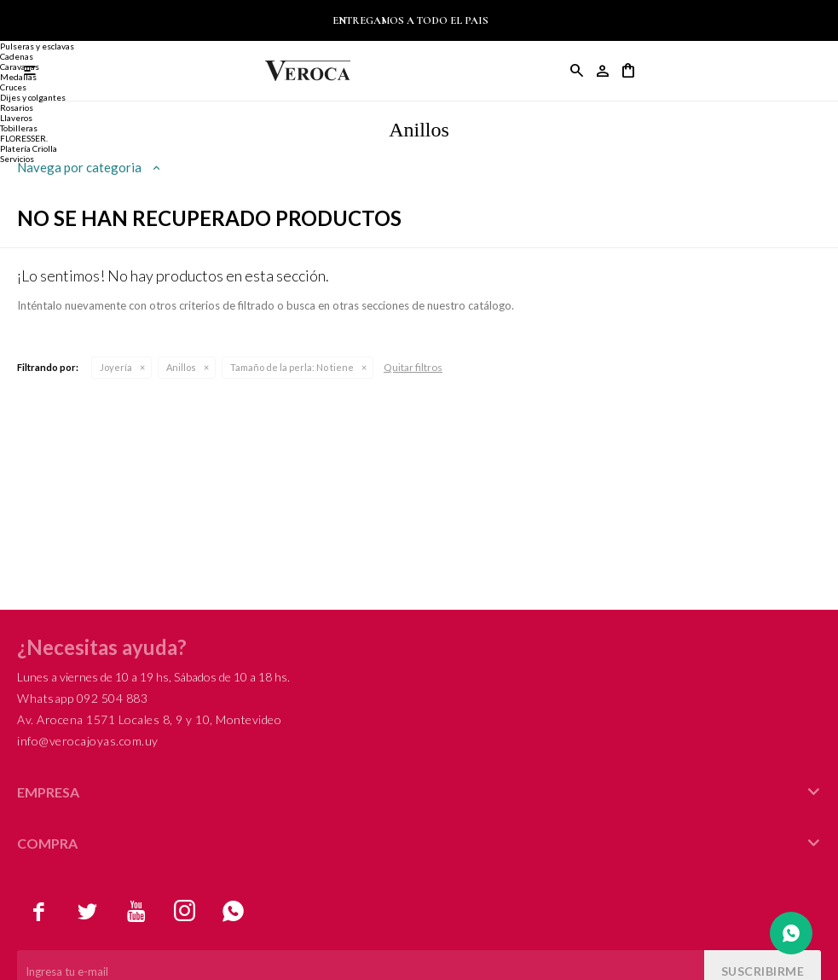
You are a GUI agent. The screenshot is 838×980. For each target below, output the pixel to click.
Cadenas (16, 56)
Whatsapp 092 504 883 (82, 698)
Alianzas (16, 36)
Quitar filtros (413, 367)
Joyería (116, 367)
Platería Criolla (28, 148)
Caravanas (19, 66)
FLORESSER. (24, 138)
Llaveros (16, 118)
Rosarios (16, 107)
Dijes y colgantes (33, 97)
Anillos (181, 367)
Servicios (17, 159)
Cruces (13, 87)
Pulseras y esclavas (37, 46)
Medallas (18, 77)
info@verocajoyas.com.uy (88, 741)
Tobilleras (19, 128)
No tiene (292, 367)
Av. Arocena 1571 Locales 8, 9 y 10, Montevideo (149, 719)
